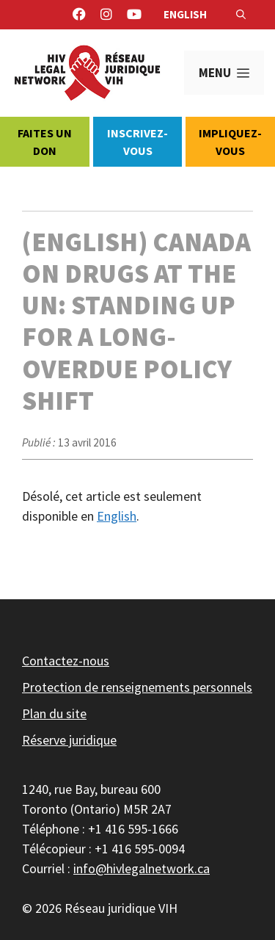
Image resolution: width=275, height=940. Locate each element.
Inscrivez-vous (137, 142)
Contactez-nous (65, 660)
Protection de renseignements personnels (137, 687)
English (185, 14)
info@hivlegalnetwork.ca (141, 868)
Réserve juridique (69, 739)
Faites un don (45, 142)
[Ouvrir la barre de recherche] (240, 14)
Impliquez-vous (230, 142)
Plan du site (54, 713)
